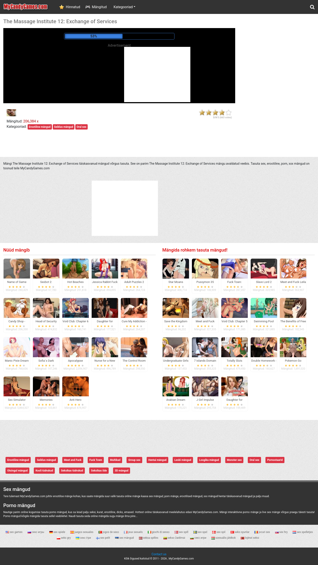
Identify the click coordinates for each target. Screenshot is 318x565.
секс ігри (84, 537)
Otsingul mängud (17, 470)
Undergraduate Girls (176, 360)
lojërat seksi (250, 537)
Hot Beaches (75, 282)
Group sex (134, 460)
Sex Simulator (17, 399)
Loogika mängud (209, 460)
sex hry (281, 532)
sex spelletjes (303, 532)
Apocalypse (75, 360)
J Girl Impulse (205, 399)
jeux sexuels (133, 532)
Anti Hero (75, 399)
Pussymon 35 (205, 282)
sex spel (200, 532)
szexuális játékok (223, 537)
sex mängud (124, 537)
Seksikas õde (99, 470)
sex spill (182, 532)
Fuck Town (95, 460)
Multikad (115, 460)
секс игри (198, 537)
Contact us (158, 554)
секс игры (36, 532)
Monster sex (234, 460)
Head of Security (46, 321)
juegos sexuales (82, 532)
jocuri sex (262, 532)
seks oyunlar (240, 532)
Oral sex (81, 126)
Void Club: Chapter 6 (75, 321)
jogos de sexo (109, 532)
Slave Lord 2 (264, 282)
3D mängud (122, 470)
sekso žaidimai (174, 537)
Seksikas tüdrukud (72, 470)
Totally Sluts (234, 360)
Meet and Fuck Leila (293, 282)
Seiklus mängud (63, 126)
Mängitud (99, 7)
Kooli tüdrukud (44, 470)
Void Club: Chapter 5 (234, 321)
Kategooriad (123, 7)
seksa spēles (149, 537)
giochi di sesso (159, 532)
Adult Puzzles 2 (134, 282)
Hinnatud (73, 7)
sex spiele (57, 532)
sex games (14, 532)
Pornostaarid (275, 460)
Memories (46, 399)
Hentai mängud (157, 460)
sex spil (219, 532)
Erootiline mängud (40, 126)
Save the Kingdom (175, 321)
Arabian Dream (175, 399)
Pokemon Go (293, 360)
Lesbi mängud (182, 460)
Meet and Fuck (72, 460)
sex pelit (103, 537)
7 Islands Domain (205, 360)
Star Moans (175, 282)
